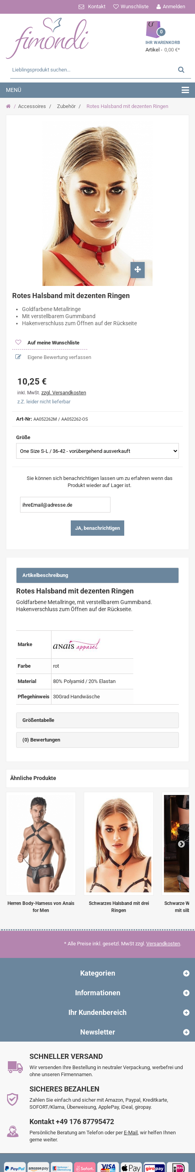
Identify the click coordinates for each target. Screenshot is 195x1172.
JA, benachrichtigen (97, 528)
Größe (23, 437)
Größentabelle (38, 720)
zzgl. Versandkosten (63, 393)
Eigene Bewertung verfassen (58, 357)
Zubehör (66, 106)
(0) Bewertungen (41, 740)
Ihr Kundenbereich (97, 1012)
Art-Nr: (24, 419)
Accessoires (32, 106)
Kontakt (96, 6)
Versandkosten (163, 944)
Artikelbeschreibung (45, 575)
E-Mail (131, 1132)
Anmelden (174, 6)
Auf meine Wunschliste (52, 343)
